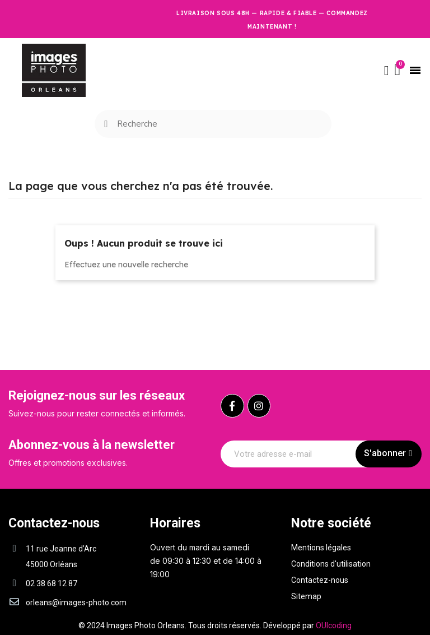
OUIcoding (334, 625)
